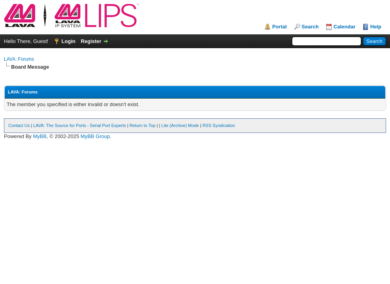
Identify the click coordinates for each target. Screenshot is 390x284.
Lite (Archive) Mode (180, 125)
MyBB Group (95, 136)
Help (375, 27)
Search (310, 27)
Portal (279, 27)
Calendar (345, 27)
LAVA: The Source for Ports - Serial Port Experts (79, 125)
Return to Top (143, 125)
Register (91, 41)
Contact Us (19, 125)
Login (68, 41)
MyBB (40, 136)
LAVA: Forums (19, 59)
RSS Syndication (218, 125)
